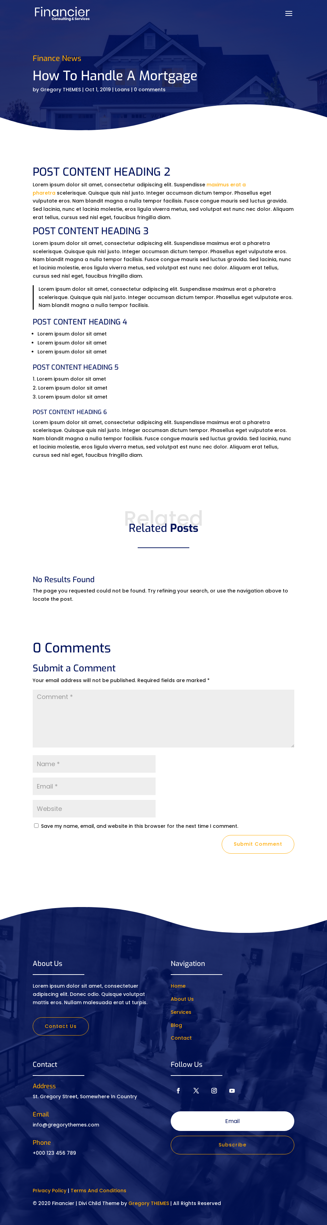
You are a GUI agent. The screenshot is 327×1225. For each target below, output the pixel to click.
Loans (122, 89)
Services (181, 1012)
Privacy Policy (49, 1190)
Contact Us (61, 1026)
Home (178, 985)
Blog (176, 1025)
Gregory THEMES (60, 89)
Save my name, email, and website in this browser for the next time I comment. (139, 826)
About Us (182, 999)
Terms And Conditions (98, 1190)
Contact (181, 1037)
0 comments (150, 89)
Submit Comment (258, 844)
